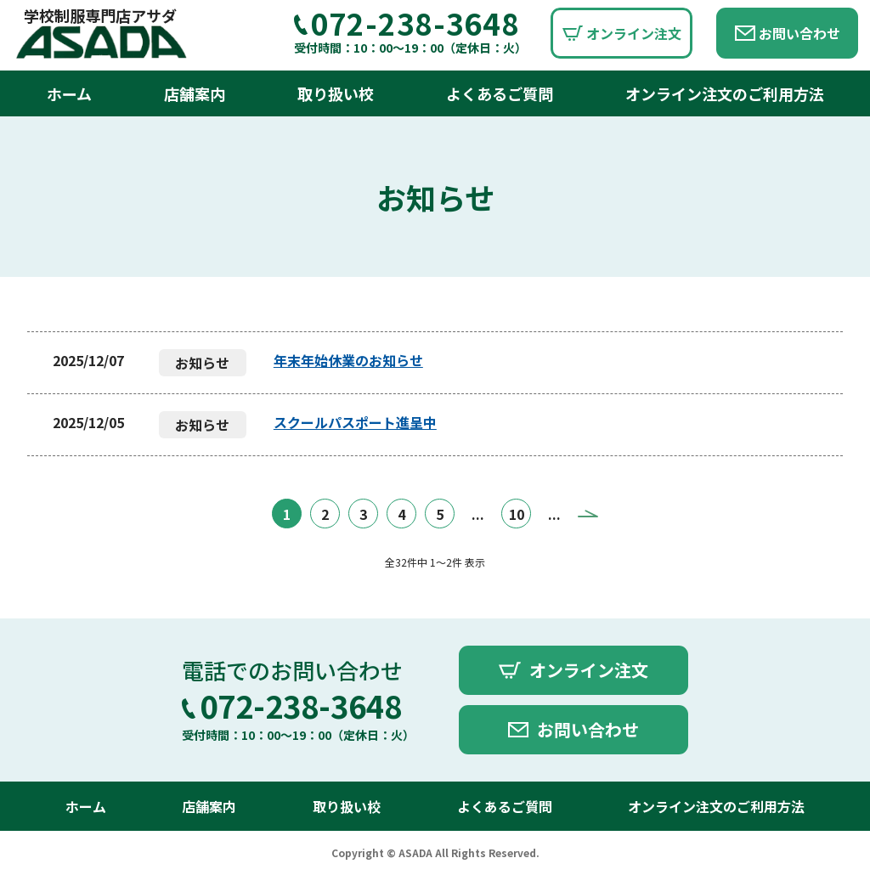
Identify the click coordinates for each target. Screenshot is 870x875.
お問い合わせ (799, 33)
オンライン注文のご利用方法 (724, 93)
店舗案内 (194, 93)
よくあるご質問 (499, 93)
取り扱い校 (335, 93)
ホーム (69, 93)
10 (516, 514)
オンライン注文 (633, 33)
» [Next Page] (588, 513)
